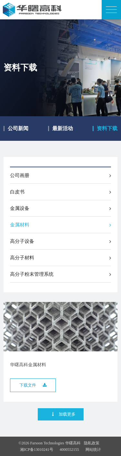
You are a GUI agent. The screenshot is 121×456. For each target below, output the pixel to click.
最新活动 (62, 128)
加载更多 (64, 414)
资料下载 (107, 128)
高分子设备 (60, 241)
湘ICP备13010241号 (36, 449)
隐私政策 (91, 443)
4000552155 (69, 449)
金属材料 (60, 224)
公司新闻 (18, 128)
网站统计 (93, 449)
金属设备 (60, 208)
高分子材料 (60, 257)
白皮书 (60, 191)
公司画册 (60, 175)
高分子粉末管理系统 (60, 274)
